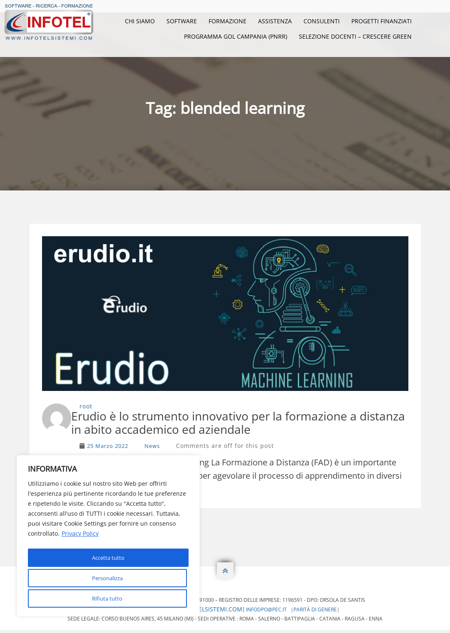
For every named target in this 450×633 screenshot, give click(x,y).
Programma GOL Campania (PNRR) (235, 36)
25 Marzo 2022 (107, 449)
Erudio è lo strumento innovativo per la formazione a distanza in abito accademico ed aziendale (243, 424)
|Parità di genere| (315, 612)
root (86, 406)
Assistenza (275, 21)
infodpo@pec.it (266, 612)
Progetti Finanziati (381, 21)
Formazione (227, 21)
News (152, 449)
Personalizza (106, 562)
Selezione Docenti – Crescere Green (355, 36)
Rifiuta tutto (106, 580)
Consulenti (321, 21)
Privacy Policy (80, 541)
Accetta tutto (108, 598)
